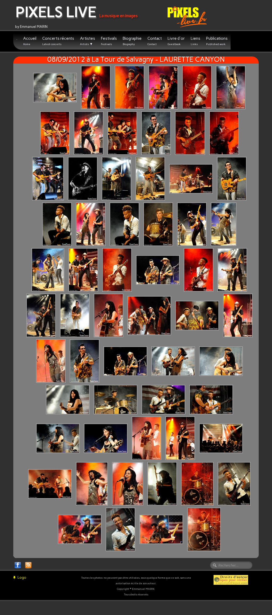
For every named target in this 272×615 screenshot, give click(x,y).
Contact (154, 41)
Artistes (87, 41)
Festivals (109, 41)
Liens (195, 41)
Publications (217, 41)
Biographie (132, 41)
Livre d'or (176, 41)
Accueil (29, 41)
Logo (19, 577)
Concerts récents (58, 41)
